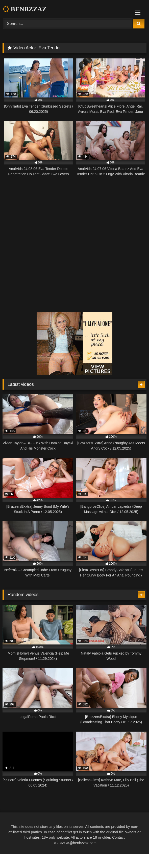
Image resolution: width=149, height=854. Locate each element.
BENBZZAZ (24, 9)
